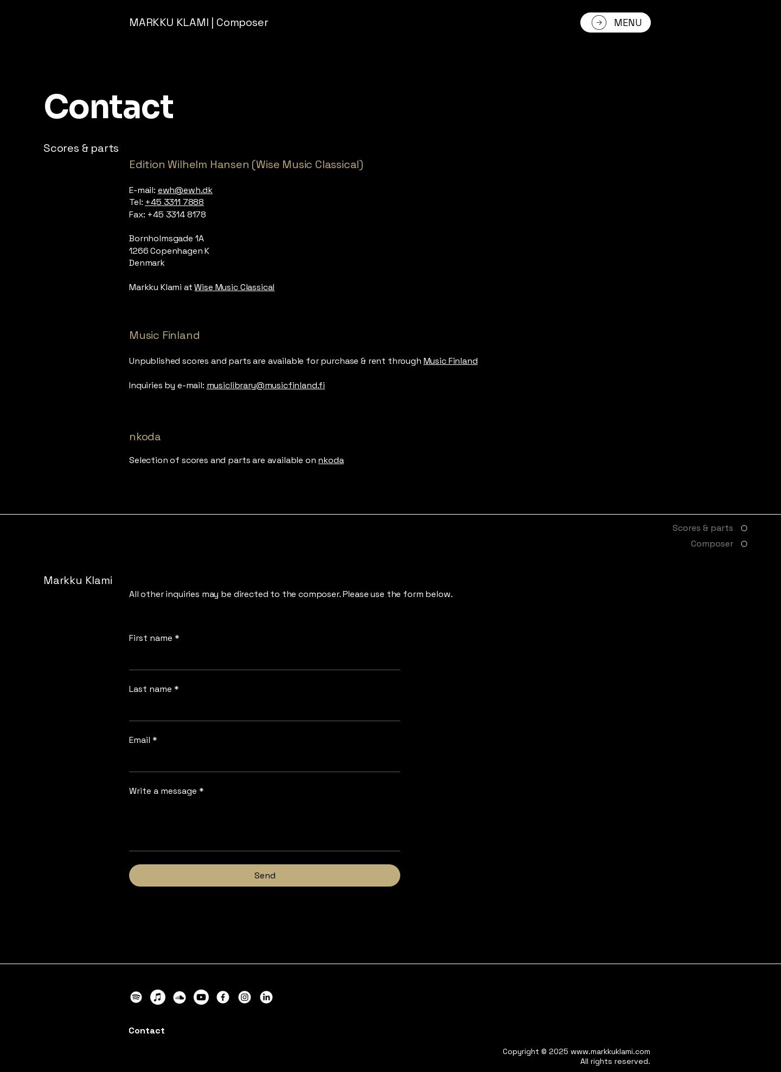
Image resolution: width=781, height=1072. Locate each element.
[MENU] (615, 22)
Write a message (166, 791)
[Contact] (177, 1030)
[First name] (261, 659)
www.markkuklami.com (610, 1051)
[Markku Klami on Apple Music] (157, 997)
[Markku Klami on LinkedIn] (266, 997)
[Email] (261, 760)
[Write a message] (264, 826)
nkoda (330, 460)
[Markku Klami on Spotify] (136, 997)
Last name (154, 689)
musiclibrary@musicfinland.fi (266, 385)
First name (154, 638)
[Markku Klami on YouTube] (201, 997)
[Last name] (261, 710)
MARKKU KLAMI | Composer (198, 22)
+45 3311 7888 (174, 202)
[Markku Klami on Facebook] (223, 997)
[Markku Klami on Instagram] (244, 997)
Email (143, 740)
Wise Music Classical (234, 287)
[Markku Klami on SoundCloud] (179, 997)
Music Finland (451, 361)
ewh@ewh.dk (185, 190)
